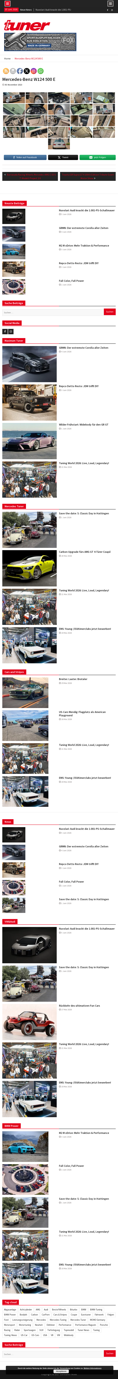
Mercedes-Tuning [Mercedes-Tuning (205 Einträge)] (58, 1319)
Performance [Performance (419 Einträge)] (65, 1324)
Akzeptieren (61, 1371)
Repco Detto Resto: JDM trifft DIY (79, 263)
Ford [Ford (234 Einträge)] (6, 1319)
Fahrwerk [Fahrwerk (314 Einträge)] (99, 1314)
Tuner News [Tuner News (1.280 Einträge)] (83, 1330)
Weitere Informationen (92, 1368)
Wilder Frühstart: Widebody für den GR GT (83, 424)
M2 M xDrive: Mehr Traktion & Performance (84, 245)
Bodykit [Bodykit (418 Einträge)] (23, 1314)
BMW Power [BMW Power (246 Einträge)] (10, 1314)
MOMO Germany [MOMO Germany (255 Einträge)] (97, 1319)
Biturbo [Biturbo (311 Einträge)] (73, 1309)
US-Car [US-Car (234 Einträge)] (24, 1335)
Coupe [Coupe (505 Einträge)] (74, 1314)
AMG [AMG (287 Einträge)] (38, 1309)
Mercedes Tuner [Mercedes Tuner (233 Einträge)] (78, 1319)
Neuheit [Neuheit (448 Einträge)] (39, 1324)
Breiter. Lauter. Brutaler (73, 679)
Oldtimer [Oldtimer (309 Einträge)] (51, 1324)
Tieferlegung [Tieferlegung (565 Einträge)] (53, 1330)
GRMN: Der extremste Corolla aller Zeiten (83, 228)
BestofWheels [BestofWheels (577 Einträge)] (59, 1309)
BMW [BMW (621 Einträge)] (83, 1309)
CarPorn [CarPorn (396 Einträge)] (46, 1314)
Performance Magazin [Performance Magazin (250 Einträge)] (85, 1324)
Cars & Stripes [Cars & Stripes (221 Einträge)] (60, 1314)
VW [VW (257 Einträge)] (58, 1335)
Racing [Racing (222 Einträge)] (7, 1330)
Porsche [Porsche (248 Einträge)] (104, 1324)
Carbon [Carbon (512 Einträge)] (34, 1314)
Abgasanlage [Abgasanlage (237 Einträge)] (10, 1309)
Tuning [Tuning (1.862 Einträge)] (96, 1330)
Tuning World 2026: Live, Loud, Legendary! (84, 463)
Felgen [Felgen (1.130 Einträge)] (110, 1314)
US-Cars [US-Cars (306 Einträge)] (35, 1335)
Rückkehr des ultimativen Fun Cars (79, 1005)
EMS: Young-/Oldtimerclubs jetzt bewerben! (85, 629)
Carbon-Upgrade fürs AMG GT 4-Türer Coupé (85, 552)
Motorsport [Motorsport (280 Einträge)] (9, 1324)
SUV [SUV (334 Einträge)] (41, 1330)
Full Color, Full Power (71, 281)
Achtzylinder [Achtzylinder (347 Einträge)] (26, 1309)
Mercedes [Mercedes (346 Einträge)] (41, 1319)
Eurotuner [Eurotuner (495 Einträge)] (86, 1314)
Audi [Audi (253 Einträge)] (46, 1309)
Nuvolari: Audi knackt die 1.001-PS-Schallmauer (87, 210)
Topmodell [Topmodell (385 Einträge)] (69, 1330)
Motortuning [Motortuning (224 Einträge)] (25, 1324)
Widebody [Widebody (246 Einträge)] (68, 1335)
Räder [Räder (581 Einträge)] (17, 1330)
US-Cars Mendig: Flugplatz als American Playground (82, 713)
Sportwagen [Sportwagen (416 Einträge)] (30, 1330)
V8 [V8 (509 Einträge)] (52, 1335)
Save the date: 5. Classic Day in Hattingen (84, 513)
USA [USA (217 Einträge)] (45, 1335)
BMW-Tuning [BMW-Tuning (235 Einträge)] (96, 1309)
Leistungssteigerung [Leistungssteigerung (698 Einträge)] (22, 1319)
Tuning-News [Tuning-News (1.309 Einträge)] (10, 1335)
